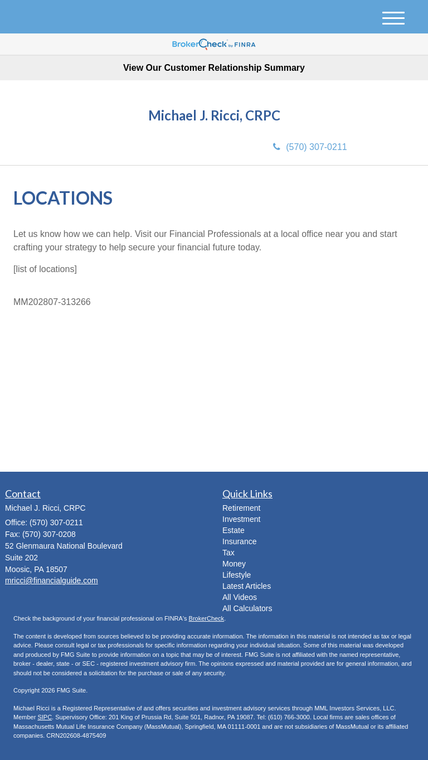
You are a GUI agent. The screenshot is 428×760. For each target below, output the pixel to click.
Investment (241, 519)
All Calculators (247, 608)
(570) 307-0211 (310, 147)
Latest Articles (246, 586)
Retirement (241, 508)
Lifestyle (236, 574)
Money (234, 563)
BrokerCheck (207, 618)
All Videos (239, 597)
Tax (228, 552)
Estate (233, 530)
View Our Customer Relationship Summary (214, 67)
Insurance (239, 541)
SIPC (44, 717)
